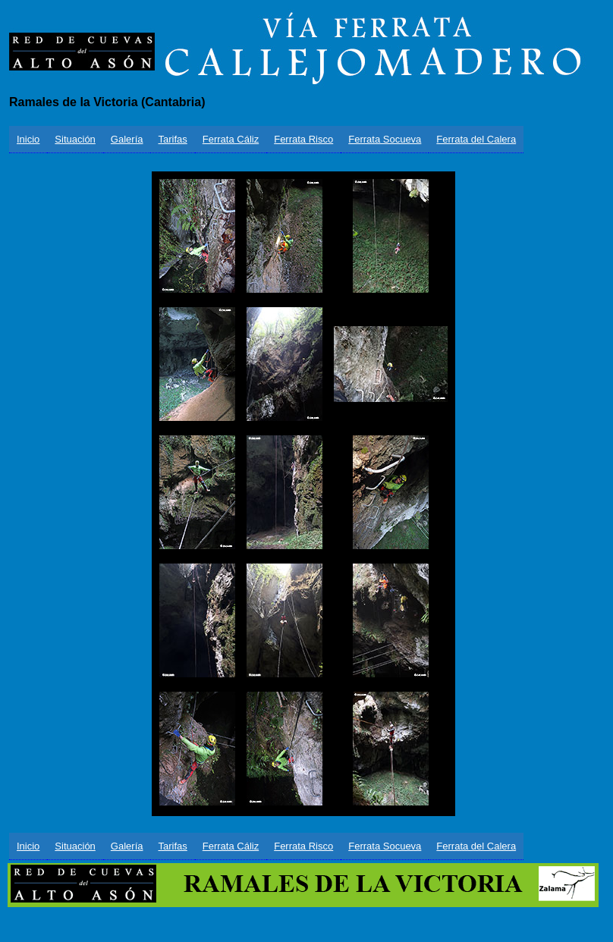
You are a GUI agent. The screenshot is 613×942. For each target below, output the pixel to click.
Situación (75, 139)
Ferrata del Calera (476, 139)
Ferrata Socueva (384, 139)
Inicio (28, 139)
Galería (127, 139)
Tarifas (172, 139)
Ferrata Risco (303, 139)
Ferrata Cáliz (231, 139)
